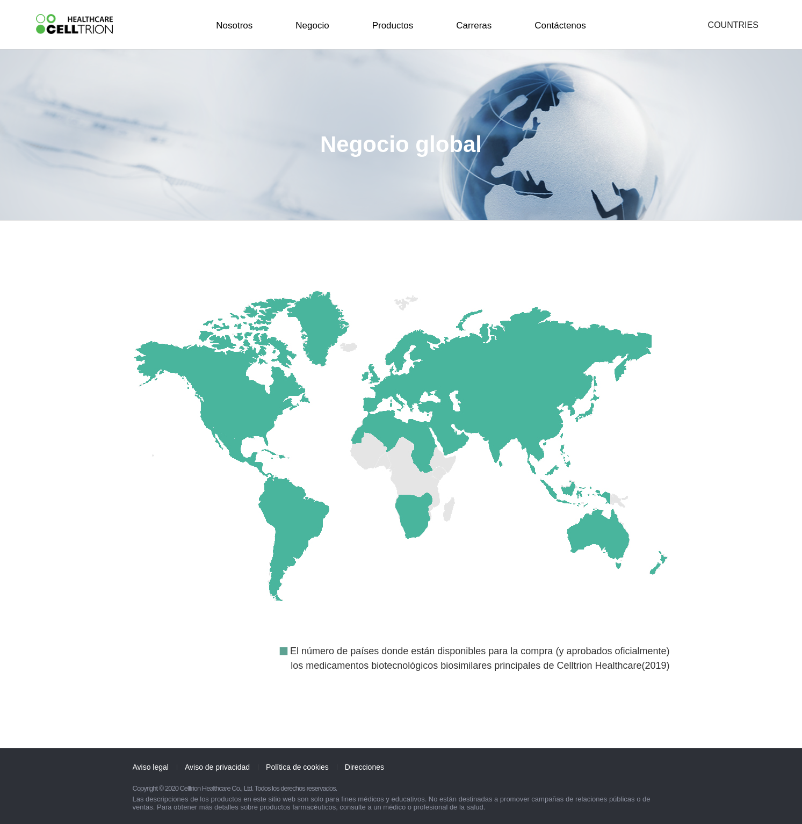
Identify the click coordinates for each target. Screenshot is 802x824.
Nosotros (234, 25)
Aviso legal (151, 767)
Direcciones (364, 767)
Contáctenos (560, 25)
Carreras (474, 25)
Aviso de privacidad (217, 767)
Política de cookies (297, 767)
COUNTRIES (733, 25)
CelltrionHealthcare (74, 24)
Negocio (312, 25)
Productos (393, 25)
